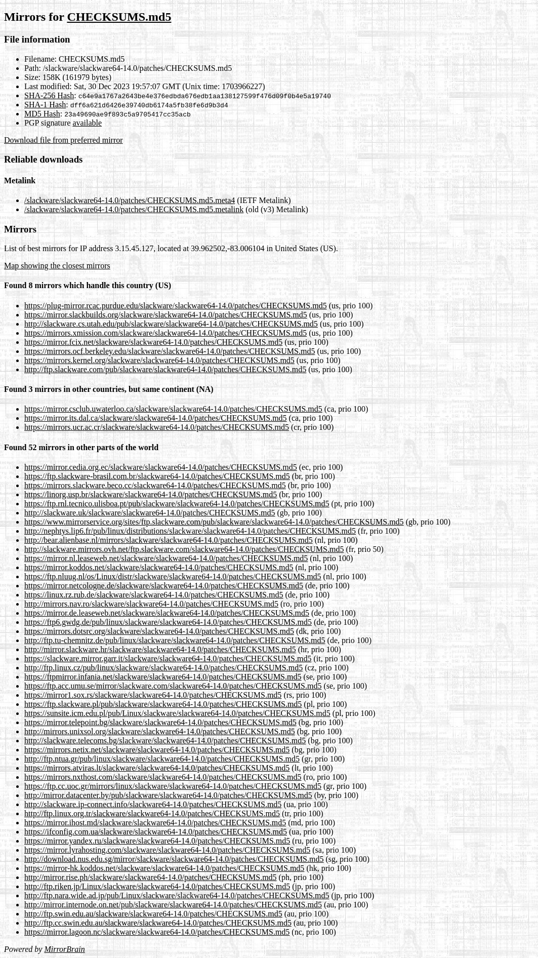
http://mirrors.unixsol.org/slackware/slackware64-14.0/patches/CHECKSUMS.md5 (159, 731)
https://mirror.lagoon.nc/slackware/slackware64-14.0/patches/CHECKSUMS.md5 (156, 932)
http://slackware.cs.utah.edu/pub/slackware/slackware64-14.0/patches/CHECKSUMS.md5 (171, 324)
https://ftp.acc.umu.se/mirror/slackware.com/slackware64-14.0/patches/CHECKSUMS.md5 (172, 686)
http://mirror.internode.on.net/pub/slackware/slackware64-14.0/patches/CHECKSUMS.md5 (173, 904)
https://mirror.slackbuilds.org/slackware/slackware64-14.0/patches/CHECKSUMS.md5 (165, 314)
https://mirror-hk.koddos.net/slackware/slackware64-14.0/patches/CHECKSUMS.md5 (164, 868)
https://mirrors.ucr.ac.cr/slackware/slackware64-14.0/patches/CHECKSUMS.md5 (156, 427)
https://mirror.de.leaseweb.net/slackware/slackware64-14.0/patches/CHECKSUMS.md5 (166, 613)
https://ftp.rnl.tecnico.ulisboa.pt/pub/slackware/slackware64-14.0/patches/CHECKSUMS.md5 (176, 503)
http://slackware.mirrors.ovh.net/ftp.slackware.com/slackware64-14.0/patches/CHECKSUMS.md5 (184, 549)
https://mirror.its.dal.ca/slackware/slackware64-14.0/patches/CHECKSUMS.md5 (155, 418)
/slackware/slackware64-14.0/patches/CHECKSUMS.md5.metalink (133, 209)
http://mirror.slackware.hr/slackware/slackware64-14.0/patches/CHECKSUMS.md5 (160, 649)
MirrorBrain (64, 949)
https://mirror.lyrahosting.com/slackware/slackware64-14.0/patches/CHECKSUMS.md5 (167, 850)
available (87, 122)
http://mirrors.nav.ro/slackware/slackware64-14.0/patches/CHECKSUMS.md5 (151, 604)
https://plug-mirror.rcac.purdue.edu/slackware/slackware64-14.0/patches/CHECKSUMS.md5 (175, 305)
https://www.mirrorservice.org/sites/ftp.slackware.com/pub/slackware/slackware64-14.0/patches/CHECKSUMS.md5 (214, 521)
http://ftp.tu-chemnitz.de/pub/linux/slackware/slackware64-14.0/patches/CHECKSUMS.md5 (174, 640)
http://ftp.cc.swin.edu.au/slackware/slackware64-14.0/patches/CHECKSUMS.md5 (158, 923)
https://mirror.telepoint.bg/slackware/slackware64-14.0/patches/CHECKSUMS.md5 (160, 722)
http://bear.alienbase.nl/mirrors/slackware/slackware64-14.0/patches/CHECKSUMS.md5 (168, 540)
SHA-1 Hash (45, 104)
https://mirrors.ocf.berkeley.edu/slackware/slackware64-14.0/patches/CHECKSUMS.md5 (169, 351)
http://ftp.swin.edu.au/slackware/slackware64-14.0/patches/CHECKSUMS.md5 (153, 913)
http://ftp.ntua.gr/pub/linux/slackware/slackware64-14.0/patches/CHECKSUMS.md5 (162, 758)
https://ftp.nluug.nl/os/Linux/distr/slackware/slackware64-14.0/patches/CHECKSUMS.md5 (172, 576)
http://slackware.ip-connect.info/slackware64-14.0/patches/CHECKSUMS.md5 (152, 804)
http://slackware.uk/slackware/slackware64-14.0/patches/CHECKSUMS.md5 (149, 512)
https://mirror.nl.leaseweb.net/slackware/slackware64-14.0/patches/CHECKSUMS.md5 (166, 558)
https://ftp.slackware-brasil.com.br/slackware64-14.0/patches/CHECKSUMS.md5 (157, 476)
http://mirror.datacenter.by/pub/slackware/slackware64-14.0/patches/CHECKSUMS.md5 (168, 795)
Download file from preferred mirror (63, 140)
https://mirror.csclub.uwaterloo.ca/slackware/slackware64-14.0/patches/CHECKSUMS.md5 (173, 409)
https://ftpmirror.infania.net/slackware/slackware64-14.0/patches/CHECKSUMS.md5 (162, 676)
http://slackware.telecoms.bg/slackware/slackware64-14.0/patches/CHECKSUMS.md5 (165, 740)
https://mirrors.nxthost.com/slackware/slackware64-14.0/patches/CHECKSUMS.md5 (162, 777)
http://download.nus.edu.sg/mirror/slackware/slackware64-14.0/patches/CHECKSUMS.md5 (173, 859)
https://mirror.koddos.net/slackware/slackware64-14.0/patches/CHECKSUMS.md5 (158, 567)
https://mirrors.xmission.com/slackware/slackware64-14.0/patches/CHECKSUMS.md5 (165, 333)
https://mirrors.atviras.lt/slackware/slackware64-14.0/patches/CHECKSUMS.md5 (156, 768)
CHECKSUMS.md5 (119, 16)
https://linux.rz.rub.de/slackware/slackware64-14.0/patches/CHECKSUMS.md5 (153, 594)
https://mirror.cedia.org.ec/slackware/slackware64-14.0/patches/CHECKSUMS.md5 (160, 467)
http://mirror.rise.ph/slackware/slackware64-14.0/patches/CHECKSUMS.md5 (150, 877)
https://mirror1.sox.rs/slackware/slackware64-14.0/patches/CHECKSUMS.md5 (152, 695)
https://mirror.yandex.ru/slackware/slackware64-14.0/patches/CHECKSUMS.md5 (157, 840)
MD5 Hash (42, 113)
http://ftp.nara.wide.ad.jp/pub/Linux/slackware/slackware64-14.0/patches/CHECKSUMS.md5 (176, 895)
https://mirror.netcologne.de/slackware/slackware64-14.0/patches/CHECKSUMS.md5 (163, 585)
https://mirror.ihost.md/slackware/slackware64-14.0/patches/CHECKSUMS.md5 (155, 822)
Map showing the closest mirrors (57, 265)
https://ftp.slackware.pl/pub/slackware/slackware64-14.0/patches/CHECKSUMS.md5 (163, 704)
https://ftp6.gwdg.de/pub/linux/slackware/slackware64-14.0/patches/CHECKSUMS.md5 (168, 622)
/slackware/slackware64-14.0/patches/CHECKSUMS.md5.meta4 (129, 200)
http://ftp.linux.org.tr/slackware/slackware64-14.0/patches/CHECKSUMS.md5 (152, 813)
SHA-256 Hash (49, 95)
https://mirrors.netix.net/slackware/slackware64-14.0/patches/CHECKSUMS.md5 (156, 749)
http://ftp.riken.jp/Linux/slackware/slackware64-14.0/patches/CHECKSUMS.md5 (157, 886)
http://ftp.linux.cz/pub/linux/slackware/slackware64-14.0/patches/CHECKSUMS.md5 (163, 667)
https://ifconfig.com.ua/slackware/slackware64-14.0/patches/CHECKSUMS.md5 (155, 831)
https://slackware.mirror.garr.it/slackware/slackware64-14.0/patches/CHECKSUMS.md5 (167, 658)
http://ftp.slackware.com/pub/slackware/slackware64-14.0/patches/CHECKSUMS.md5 (165, 369)
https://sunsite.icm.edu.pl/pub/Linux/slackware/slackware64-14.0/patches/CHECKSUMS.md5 (177, 713)
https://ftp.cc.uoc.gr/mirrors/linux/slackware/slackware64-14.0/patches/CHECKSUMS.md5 (172, 786)
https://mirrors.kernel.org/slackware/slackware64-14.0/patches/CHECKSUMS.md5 (159, 360)
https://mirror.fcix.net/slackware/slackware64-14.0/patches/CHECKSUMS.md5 (153, 342)
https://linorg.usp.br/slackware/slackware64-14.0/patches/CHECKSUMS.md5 (150, 494)
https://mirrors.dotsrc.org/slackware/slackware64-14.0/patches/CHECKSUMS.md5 (159, 631)
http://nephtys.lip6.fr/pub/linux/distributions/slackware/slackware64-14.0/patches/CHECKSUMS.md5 (190, 531)
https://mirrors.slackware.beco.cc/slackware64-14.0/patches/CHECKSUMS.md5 (155, 485)
